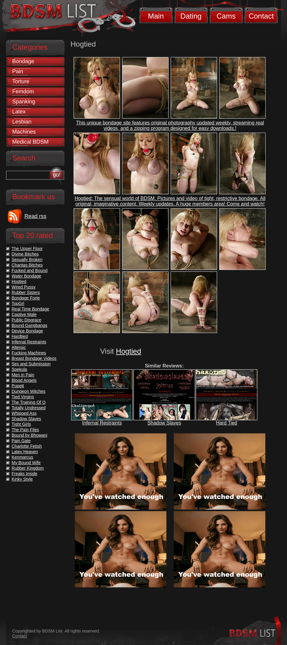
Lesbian (21, 122)
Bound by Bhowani (29, 435)
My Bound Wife (26, 462)
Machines (24, 132)
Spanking (23, 102)
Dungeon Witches (28, 391)
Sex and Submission (31, 363)
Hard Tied (226, 422)
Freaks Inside (24, 473)
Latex (19, 112)
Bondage (23, 61)
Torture (20, 81)
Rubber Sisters (26, 292)
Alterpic (19, 347)
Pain (17, 71)
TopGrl (18, 303)
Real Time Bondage (30, 308)
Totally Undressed (28, 407)
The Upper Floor (27, 248)
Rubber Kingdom (28, 468)
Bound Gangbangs (29, 325)
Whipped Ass (24, 413)
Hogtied (128, 351)
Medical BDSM (30, 142)
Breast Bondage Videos (34, 358)
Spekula (19, 369)
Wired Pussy (24, 287)
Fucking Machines (29, 352)
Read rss (35, 216)
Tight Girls (21, 424)
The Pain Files (25, 429)
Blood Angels (24, 380)
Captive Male (24, 314)
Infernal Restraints (102, 422)
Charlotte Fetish (27, 446)
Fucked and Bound (30, 270)
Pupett (18, 385)
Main (156, 16)
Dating (191, 16)
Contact (261, 16)
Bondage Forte (26, 298)
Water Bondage (26, 276)
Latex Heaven (25, 451)
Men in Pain (23, 374)
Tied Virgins (23, 396)
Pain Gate (21, 440)
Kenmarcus (22, 457)
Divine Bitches (25, 254)
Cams (226, 16)
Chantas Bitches (27, 265)
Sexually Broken (27, 259)
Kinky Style (22, 479)
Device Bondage (27, 330)
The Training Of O (28, 402)
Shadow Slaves (164, 422)
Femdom (23, 91)
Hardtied (20, 336)
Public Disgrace (26, 319)
